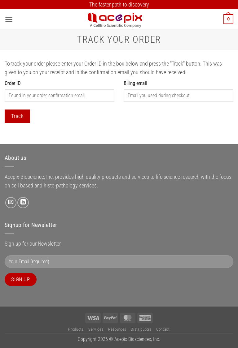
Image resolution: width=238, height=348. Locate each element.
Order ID (12, 83)
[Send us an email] (10, 202)
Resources (117, 329)
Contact (163, 329)
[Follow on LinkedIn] (23, 202)
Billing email (135, 83)
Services (96, 329)
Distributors (141, 329)
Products (76, 329)
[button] (9, 19)
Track (17, 116)
